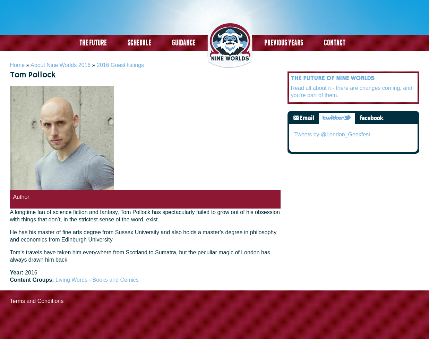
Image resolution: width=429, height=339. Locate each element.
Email (304, 118)
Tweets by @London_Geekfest (332, 134)
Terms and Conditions (37, 301)
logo (230, 43)
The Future (93, 42)
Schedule (139, 42)
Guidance (184, 42)
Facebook (371, 118)
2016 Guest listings (120, 65)
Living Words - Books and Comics (97, 280)
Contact (334, 42)
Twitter (337, 118)
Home (17, 65)
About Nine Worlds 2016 (61, 65)
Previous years (283, 42)
